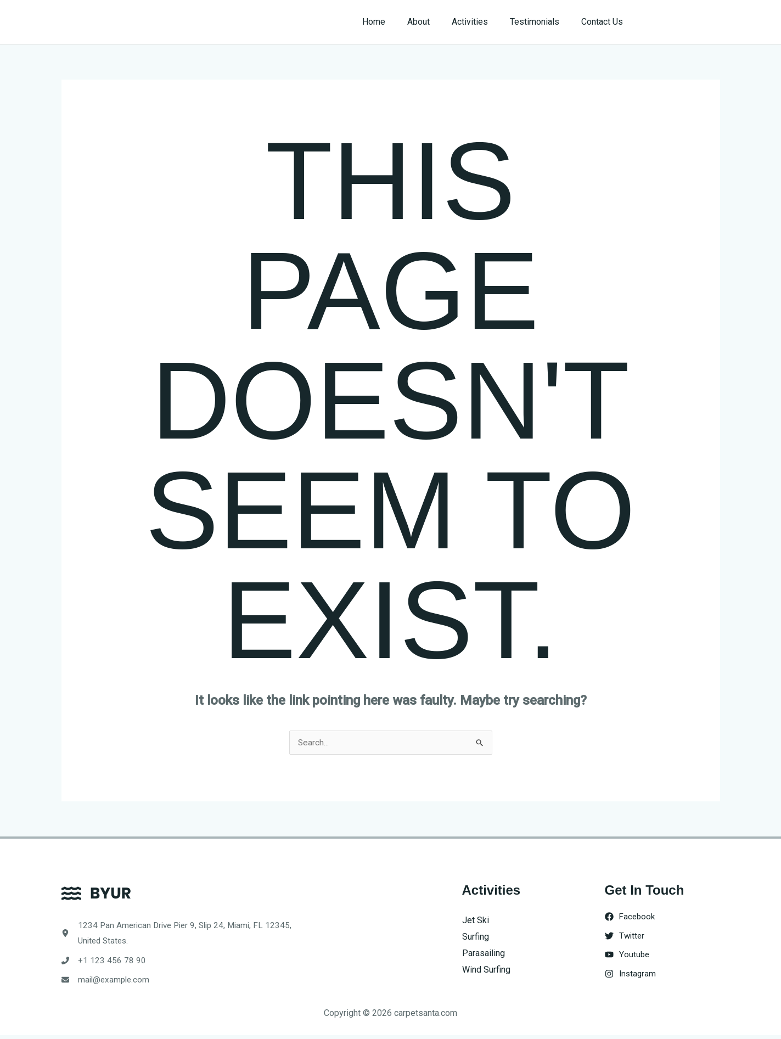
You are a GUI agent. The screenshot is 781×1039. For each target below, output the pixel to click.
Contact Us (604, 21)
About (434, 21)
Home (393, 21)
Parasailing (483, 953)
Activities (481, 21)
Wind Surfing (486, 969)
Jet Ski (475, 921)
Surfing (475, 937)
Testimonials (541, 21)
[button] (682, 21)
